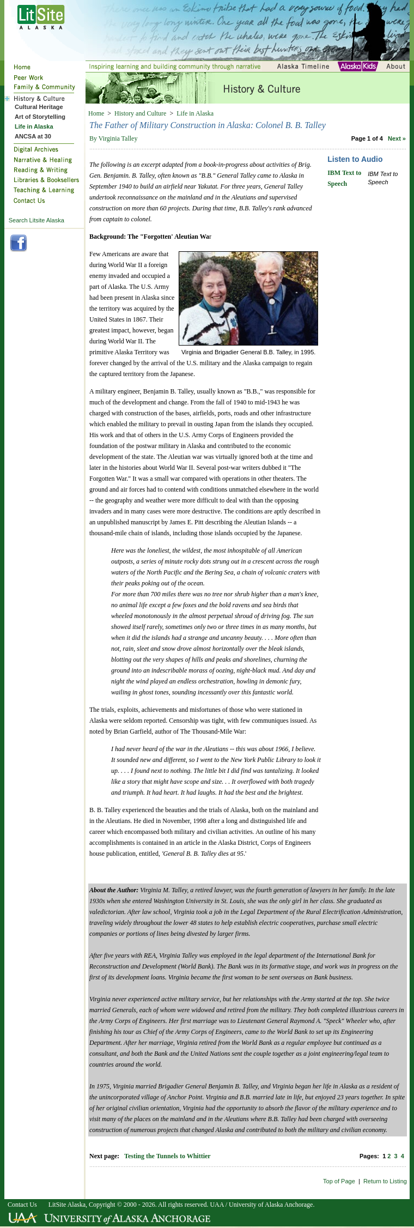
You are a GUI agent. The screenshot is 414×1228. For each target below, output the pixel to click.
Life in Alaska (195, 113)
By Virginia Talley (113, 138)
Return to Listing (385, 1181)
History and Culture (140, 113)
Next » (397, 138)
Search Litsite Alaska (36, 220)
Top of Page (339, 1181)
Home (96, 113)
